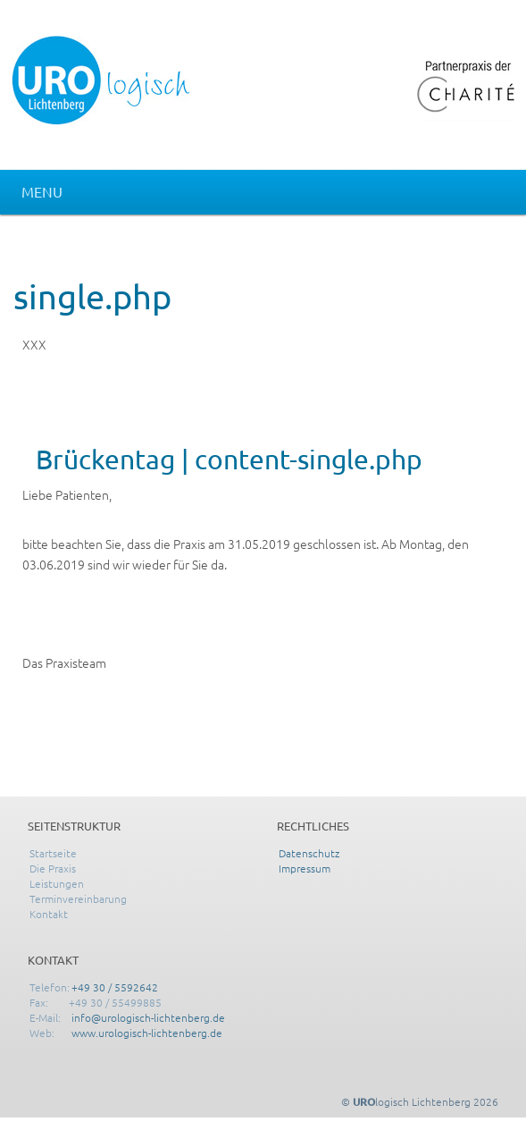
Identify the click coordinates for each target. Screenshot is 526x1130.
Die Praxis (52, 868)
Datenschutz (309, 853)
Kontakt (48, 914)
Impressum (304, 868)
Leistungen (56, 883)
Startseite (53, 853)
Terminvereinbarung (78, 898)
